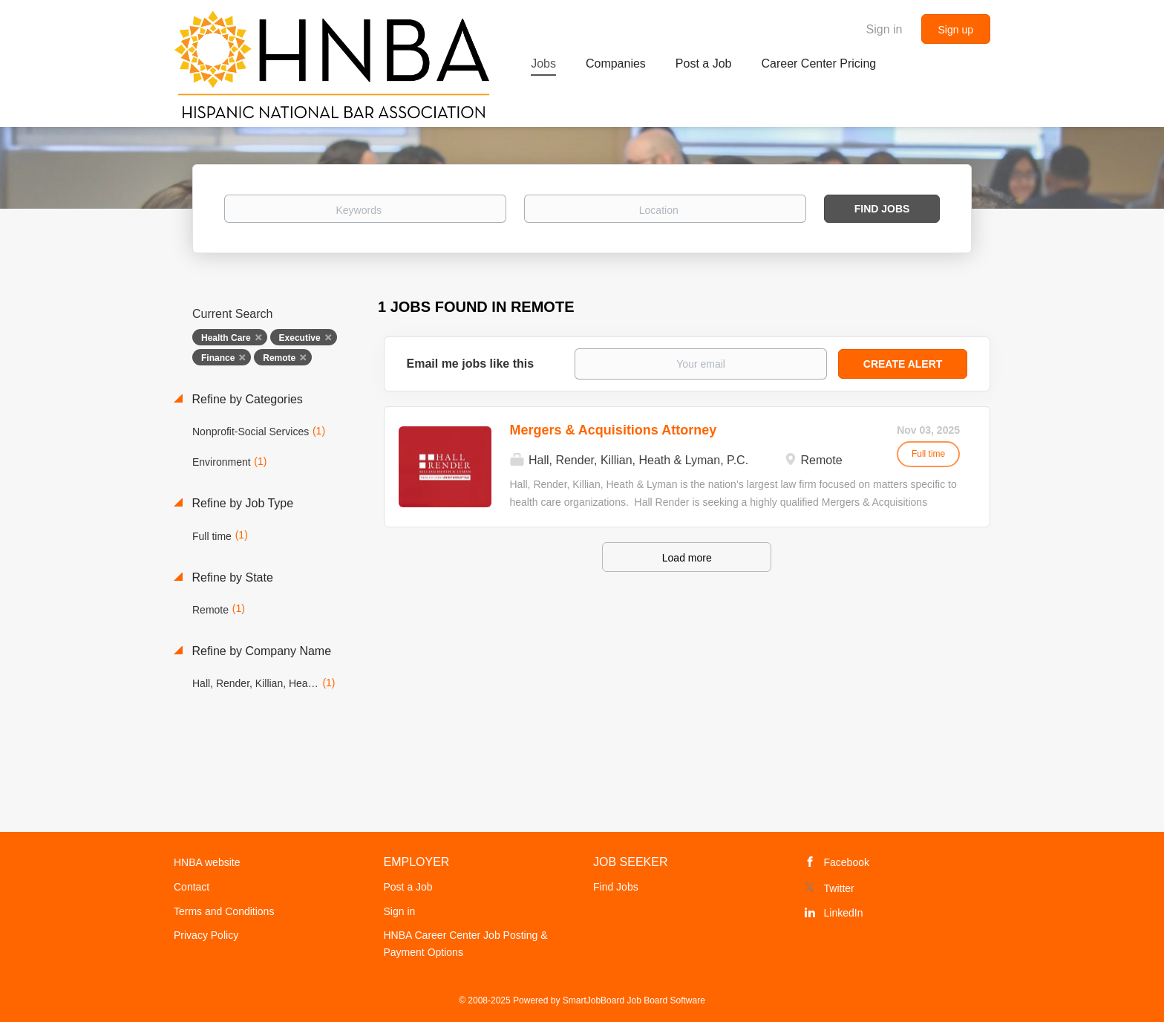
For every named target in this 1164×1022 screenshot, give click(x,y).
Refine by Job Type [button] (241, 503)
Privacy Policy (206, 935)
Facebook (846, 862)
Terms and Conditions (224, 911)
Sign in (884, 29)
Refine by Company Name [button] (260, 651)
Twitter (839, 888)
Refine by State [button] (231, 577)
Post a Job (408, 887)
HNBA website (207, 862)
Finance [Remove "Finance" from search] (218, 358)
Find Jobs (882, 209)
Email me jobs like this (470, 363)
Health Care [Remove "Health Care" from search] (226, 338)
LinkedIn (843, 913)
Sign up (955, 30)
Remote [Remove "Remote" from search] (279, 358)
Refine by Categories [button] (246, 399)
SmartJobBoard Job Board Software (634, 1000)
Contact (191, 887)
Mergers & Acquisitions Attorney (613, 430)
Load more (687, 558)
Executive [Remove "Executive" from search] (300, 338)
